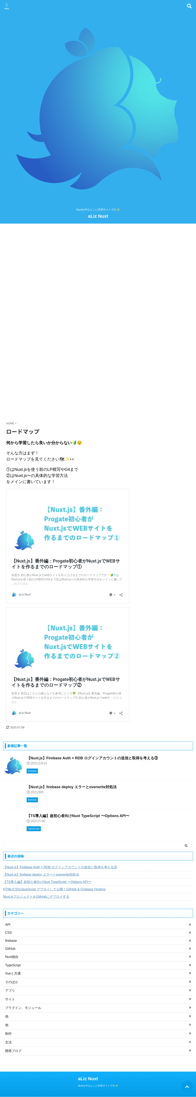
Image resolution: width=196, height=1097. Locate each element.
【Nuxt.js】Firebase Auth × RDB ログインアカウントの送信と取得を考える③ (92, 758)
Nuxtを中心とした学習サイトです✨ (98, 1085)
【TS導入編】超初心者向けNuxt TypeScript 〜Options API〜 (78, 816)
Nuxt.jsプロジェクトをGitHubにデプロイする (36, 896)
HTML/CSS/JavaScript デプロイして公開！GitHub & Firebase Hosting (54, 889)
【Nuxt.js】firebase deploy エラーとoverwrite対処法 (72, 787)
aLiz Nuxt (98, 216)
